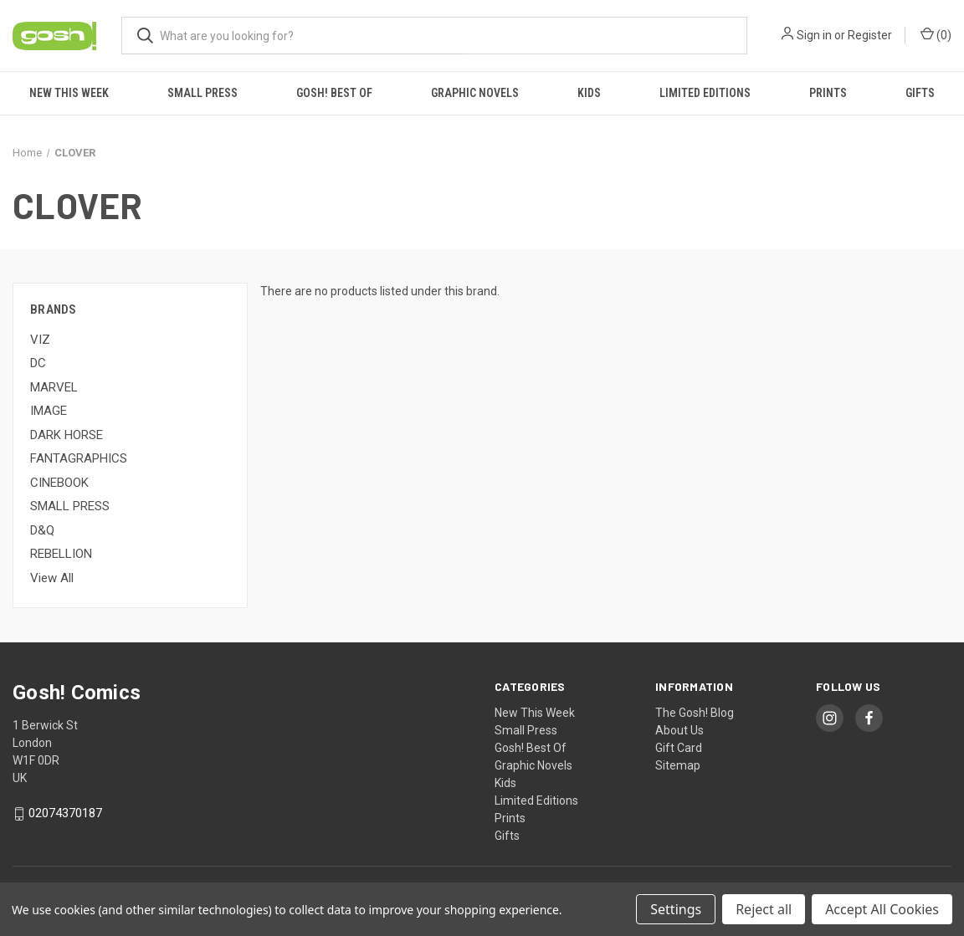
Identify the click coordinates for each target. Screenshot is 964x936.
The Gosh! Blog (694, 712)
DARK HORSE (66, 434)
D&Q (42, 530)
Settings (675, 909)
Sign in (814, 35)
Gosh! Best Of (334, 93)
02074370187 (65, 813)
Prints (828, 93)
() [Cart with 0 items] (935, 34)
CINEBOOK (59, 482)
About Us (679, 730)
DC (38, 363)
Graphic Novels (475, 93)
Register (870, 35)
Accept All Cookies (882, 909)
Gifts (920, 93)
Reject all (764, 909)
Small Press (202, 93)
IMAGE (48, 410)
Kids (589, 93)
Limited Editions (705, 93)
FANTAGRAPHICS (78, 458)
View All (52, 578)
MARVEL (54, 387)
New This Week (69, 93)
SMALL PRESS (70, 506)
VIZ (40, 339)
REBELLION (61, 553)
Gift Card (678, 747)
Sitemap (677, 765)
